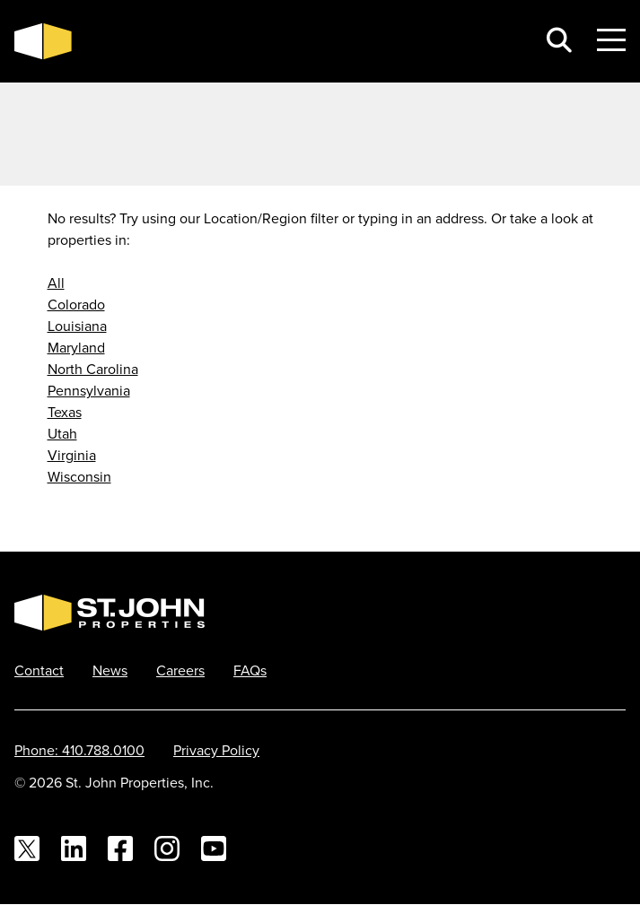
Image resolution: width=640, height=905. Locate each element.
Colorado (76, 304)
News (109, 670)
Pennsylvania (89, 390)
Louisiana (77, 325)
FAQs (250, 670)
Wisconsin (79, 476)
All (56, 282)
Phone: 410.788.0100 (79, 750)
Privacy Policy (216, 750)
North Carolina (93, 369)
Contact (39, 670)
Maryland (76, 347)
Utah (62, 433)
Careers (180, 670)
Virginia (72, 455)
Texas (65, 412)
